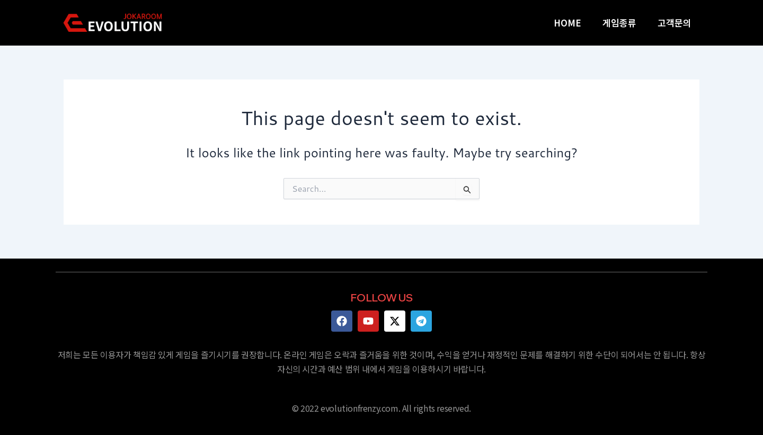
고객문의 (674, 22)
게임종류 (619, 22)
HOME (567, 22)
